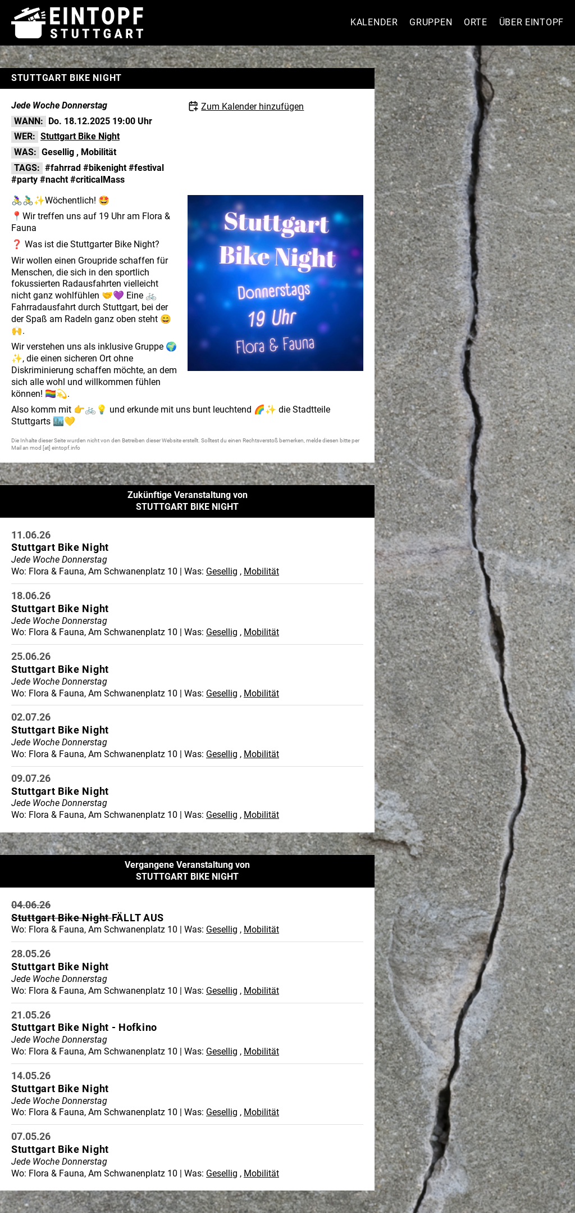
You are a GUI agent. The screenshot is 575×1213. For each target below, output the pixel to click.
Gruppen (430, 22)
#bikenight (104, 167)
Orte (475, 22)
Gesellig (58, 152)
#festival (146, 167)
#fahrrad (63, 167)
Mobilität (98, 152)
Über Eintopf (531, 22)
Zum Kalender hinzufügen (252, 106)
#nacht (54, 179)
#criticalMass (97, 179)
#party (24, 179)
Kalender (374, 22)
